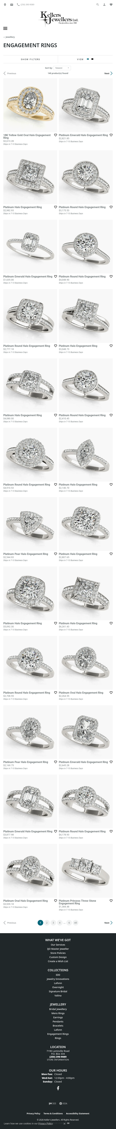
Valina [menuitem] (58, 995)
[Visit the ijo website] (52, 1103)
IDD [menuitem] (58, 974)
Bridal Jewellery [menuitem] (58, 1009)
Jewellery (10, 37)
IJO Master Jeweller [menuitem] (58, 948)
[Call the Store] (58, 1056)
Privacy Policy (33, 1113)
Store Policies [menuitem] (58, 953)
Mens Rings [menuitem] (57, 1013)
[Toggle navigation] (5, 28)
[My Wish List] (111, 4)
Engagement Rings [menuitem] (58, 1033)
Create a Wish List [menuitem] (58, 961)
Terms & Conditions (53, 1113)
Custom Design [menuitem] (58, 957)
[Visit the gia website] (63, 1103)
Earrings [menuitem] (58, 1017)
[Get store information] (58, 1059)
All (75, 922)
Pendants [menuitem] (58, 1021)
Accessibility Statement (77, 1113)
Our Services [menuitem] (58, 944)
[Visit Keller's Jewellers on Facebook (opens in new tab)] (58, 1088)
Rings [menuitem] (58, 1038)
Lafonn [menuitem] (58, 983)
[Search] (97, 4)
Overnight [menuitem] (58, 987)
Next (106, 73)
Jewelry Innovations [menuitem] (58, 979)
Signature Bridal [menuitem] (58, 991)
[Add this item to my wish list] (55, 135)
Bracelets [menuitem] (58, 1025)
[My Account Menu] (104, 4)
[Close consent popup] (64, 1124)
